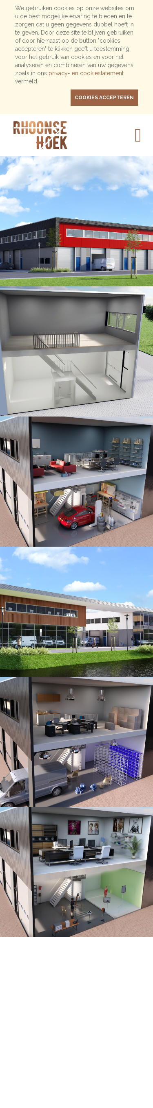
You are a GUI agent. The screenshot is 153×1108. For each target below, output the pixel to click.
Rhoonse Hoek (49, 135)
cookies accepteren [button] (104, 97)
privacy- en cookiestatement (86, 73)
